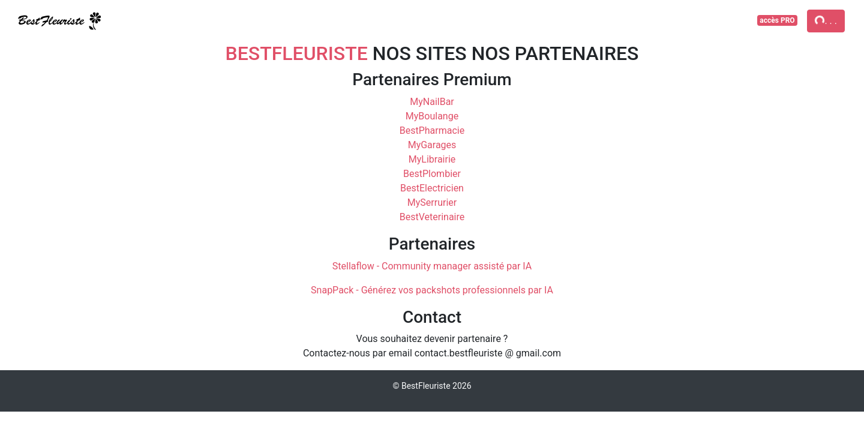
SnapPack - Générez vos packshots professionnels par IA (432, 290)
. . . (825, 20)
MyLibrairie (432, 159)
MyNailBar (432, 101)
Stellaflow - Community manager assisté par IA (432, 266)
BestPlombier (432, 173)
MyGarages (432, 145)
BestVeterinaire (432, 217)
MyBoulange (432, 116)
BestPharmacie (432, 130)
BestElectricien (432, 188)
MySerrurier (432, 202)
